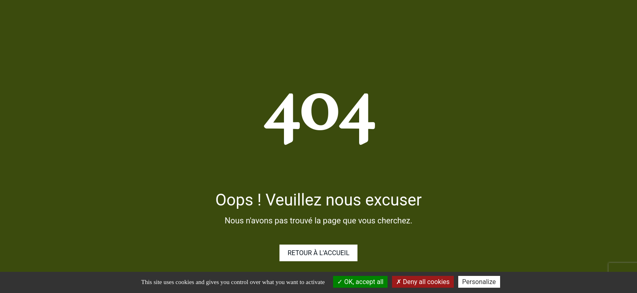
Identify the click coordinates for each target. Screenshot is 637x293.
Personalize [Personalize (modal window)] (479, 282)
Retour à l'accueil (318, 253)
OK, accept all (360, 282)
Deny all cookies (423, 282)
